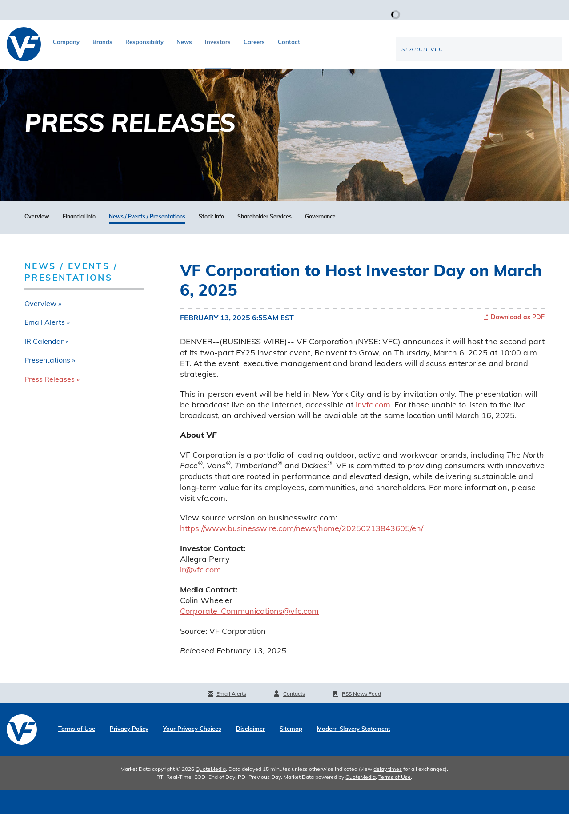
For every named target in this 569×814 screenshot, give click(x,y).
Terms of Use (76, 753)
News (184, 41)
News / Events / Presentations (147, 241)
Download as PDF (514, 341)
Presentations (47, 383)
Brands (102, 41)
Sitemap (291, 753)
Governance (320, 241)
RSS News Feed (361, 717)
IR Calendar (44, 364)
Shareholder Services (264, 241)
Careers (254, 41)
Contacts (294, 717)
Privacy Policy (129, 753)
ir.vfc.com (373, 428)
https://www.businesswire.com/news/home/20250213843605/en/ (301, 552)
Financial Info (79, 241)
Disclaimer (250, 753)
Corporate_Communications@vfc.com (249, 635)
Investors (218, 41)
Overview (36, 241)
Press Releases (49, 403)
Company (66, 41)
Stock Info (211, 241)
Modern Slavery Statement (353, 753)
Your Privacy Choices (192, 753)
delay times (387, 793)
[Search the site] (488, 78)
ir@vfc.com (200, 593)
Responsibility (144, 41)
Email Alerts (44, 346)
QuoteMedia (211, 793)
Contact (289, 41)
